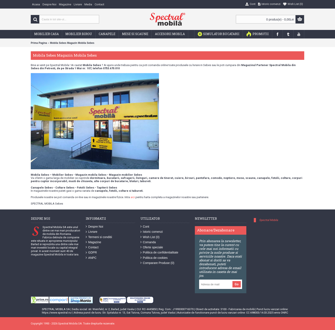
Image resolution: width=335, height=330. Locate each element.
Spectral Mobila (268, 220)
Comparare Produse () (157, 263)
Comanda (148, 242)
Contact (92, 247)
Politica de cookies (154, 258)
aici (133, 197)
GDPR (91, 252)
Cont (144, 226)
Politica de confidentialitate (159, 252)
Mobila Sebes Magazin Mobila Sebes (72, 42)
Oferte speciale (151, 247)
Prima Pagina (39, 42)
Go (237, 284)
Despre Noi (94, 226)
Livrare (91, 232)
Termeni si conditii (99, 237)
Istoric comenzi (151, 232)
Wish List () (150, 237)
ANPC (91, 258)
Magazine (93, 242)
